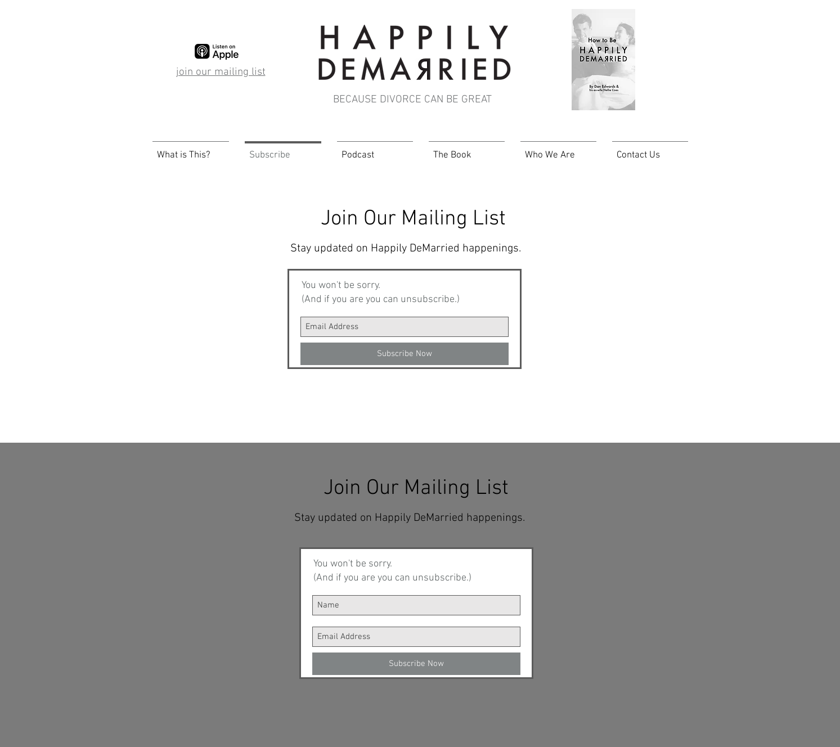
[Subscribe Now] (404, 354)
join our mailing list (221, 72)
